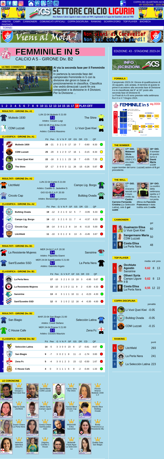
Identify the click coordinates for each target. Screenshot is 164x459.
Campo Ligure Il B (133, 278)
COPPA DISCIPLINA (78, 21)
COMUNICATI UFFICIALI (52, 21)
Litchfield (131, 347)
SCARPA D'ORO (112, 21)
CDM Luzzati (136, 237)
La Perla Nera (132, 245)
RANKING (96, 21)
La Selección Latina (138, 364)
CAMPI (16, 21)
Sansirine (130, 268)
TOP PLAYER (130, 21)
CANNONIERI (30, 21)
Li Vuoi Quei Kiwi (134, 229)
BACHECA (145, 21)
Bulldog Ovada (135, 317)
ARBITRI (6, 21)
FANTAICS (7, 24)
